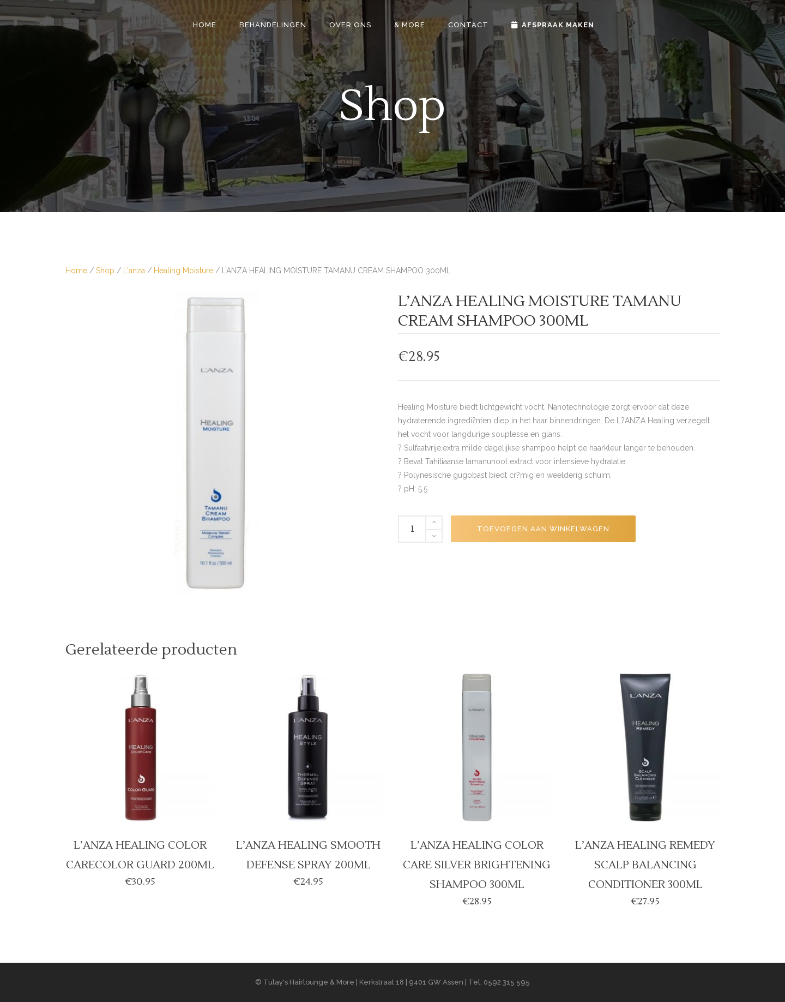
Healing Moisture (183, 270)
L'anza (134, 270)
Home (76, 270)
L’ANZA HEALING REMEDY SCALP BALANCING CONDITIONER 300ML (645, 865)
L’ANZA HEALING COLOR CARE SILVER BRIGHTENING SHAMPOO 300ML (477, 865)
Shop (105, 270)
